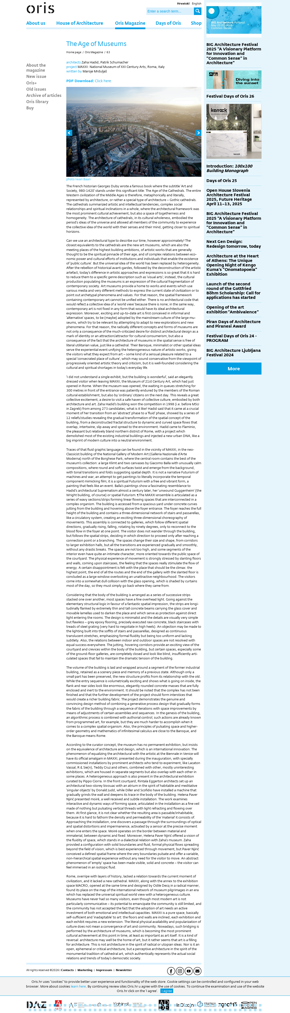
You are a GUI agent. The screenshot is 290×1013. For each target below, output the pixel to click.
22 (135, 1005)
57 (75, 1010)
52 (50, 1010)
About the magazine (36, 67)
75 (165, 1010)
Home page (73, 52)
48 (30, 1010)
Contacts (67, 970)
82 (200, 1010)
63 (108, 52)
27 (160, 1005)
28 (165, 1005)
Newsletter (124, 970)
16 (105, 1005)
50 (40, 1010)
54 (60, 1010)
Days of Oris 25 (221, 180)
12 (85, 1005)
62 (100, 1010)
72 (150, 1010)
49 (35, 1010)
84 (210, 1010)
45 (250, 1005)
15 (100, 1005)
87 (225, 1010)
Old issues (36, 89)
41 (230, 1005)
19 (120, 1005)
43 (240, 1005)
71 (145, 1010)
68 (130, 1010)
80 (190, 1010)
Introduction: (229, 168)
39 (220, 1005)
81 (195, 1010)
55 (65, 1010)
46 (255, 1005)
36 (205, 1005)
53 (55, 1010)
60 (90, 1010)
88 (230, 1010)
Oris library (37, 101)
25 (150, 1005)
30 (175, 1005)
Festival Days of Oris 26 (230, 96)
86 (220, 1010)
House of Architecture (79, 22)
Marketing (85, 970)
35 (200, 1005)
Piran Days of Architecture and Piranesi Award (233, 324)
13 (90, 1005)
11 (80, 1005)
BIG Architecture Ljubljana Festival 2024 (233, 353)
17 (110, 1005)
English (196, 3)
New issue (36, 76)
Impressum (104, 970)
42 (235, 1005)
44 (245, 1005)
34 (195, 1005)
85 (215, 1010)
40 (225, 1005)
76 (170, 1010)
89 (235, 1010)
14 (95, 1005)
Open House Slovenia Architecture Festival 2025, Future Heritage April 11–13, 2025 (229, 197)
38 (215, 1005)
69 (135, 1010)
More (234, 369)
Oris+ (31, 83)
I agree (167, 991)
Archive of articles (44, 95)
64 (110, 1010)
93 (255, 1010)
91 (245, 1010)
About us (35, 22)
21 (130, 1005)
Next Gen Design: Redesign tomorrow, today (233, 244)
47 (260, 1005)
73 (155, 1010)
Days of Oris (168, 22)
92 (250, 1010)
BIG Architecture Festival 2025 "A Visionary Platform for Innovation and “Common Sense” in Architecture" (233, 53)
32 (185, 1005)
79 (185, 1010)
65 (115, 1010)
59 (85, 1010)
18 (115, 1005)
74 (160, 1010)
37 (210, 1005)
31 (180, 1005)
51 (45, 1010)
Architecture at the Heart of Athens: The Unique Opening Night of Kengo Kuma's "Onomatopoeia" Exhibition (232, 265)
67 (125, 1010)
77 (175, 1010)
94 (260, 1010)
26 (155, 1005)
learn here (78, 986)
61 (95, 1010)
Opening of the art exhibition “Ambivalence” (232, 309)
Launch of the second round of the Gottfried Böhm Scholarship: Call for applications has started (233, 290)
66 (120, 1010)
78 (180, 1010)
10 (75, 1005)
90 (240, 1010)
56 (70, 1010)
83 (205, 1010)
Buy (30, 108)
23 (140, 1005)
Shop (196, 22)
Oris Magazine (130, 22)
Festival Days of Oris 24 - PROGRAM (231, 338)
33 (190, 1005)
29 (170, 1005)
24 (145, 1005)
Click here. (103, 80)
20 (125, 1005)
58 (80, 1010)
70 (140, 1010)
